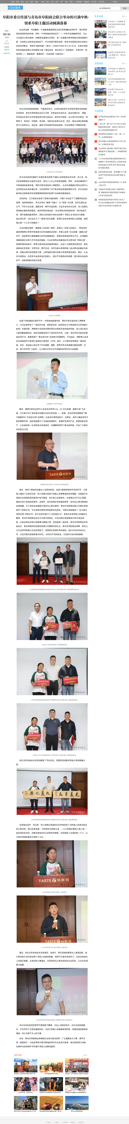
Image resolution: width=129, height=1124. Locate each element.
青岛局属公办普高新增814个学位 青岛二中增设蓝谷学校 (112, 142)
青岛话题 (99, 16)
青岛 (22, 2)
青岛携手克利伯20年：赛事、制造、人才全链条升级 (116, 92)
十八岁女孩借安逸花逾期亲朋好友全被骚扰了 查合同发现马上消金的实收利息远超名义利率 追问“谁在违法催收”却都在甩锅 (112, 163)
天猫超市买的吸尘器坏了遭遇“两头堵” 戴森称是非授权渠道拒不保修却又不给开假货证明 (111, 192)
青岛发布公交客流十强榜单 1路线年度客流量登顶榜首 (117, 34)
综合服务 (15, 7)
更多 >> (86, 1055)
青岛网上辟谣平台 (101, 231)
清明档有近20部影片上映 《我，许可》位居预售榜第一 (111, 135)
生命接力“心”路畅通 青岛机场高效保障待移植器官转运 (116, 24)
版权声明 (81, 1122)
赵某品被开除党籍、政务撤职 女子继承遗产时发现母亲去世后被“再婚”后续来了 (112, 175)
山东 (27, 2)
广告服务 (56, 1122)
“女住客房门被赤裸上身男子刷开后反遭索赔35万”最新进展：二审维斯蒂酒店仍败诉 (112, 152)
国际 (36, 2)
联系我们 (72, 1122)
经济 (56, 2)
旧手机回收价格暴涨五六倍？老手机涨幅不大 (112, 118)
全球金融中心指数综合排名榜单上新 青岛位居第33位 (117, 71)
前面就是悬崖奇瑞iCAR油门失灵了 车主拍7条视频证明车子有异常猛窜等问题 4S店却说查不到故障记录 (112, 203)
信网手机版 (101, 222)
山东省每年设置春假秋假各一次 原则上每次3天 (112, 183)
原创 (17, 2)
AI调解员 (114, 231)
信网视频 (79, 2)
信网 (12, 2)
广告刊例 (101, 2)
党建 (42, 2)
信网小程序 (114, 222)
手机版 (115, 2)
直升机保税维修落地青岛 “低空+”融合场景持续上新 (117, 81)
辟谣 (47, 2)
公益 (52, 2)
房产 (61, 2)
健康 (71, 2)
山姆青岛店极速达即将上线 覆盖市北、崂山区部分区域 (117, 55)
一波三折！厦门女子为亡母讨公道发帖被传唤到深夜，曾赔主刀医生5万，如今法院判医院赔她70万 (112, 127)
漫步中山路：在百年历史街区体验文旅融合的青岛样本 (116, 102)
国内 (31, 2)
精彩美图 (18, 1055)
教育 (66, 2)
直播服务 (87, 2)
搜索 (124, 8)
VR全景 (93, 2)
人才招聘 (64, 1122)
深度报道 (99, 63)
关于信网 (48, 1122)
